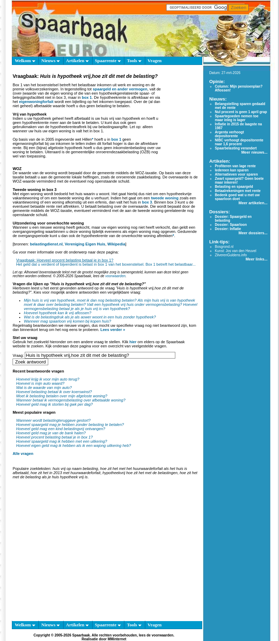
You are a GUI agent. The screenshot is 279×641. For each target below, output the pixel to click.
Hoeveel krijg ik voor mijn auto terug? (47, 379)
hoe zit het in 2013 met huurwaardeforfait (66, 473)
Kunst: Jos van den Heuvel (235, 251)
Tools (134, 60)
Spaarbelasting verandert (236, 148)
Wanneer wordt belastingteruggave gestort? (53, 420)
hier (133, 342)
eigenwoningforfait (36, 102)
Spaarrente (108, 60)
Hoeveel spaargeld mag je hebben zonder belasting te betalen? (70, 424)
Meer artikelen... (252, 203)
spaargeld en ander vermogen (120, 89)
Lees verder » (112, 329)
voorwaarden (115, 276)
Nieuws (50, 60)
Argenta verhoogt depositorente (229, 134)
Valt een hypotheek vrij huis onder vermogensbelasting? (134, 304)
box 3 (147, 202)
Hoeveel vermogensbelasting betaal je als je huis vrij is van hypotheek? (110, 306)
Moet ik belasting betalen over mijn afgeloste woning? (61, 396)
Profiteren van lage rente (235, 166)
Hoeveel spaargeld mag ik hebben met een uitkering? (61, 441)
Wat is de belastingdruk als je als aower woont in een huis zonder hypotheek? (90, 317)
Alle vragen (23, 453)
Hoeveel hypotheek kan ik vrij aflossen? (57, 313)
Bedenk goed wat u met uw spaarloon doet (237, 197)
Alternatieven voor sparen (236, 174)
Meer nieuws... (254, 152)
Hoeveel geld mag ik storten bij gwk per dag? (54, 404)
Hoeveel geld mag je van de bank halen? (51, 433)
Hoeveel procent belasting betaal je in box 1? (54, 437)
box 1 (87, 97)
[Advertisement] (65, 551)
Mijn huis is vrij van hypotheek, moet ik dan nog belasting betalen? (80, 300)
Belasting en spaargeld (234, 187)
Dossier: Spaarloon (231, 225)
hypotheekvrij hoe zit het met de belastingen (140, 473)
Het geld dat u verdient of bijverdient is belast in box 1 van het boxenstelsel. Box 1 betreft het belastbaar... (106, 264)
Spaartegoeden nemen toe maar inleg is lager (236, 118)
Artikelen (77, 60)
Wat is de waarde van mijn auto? (44, 387)
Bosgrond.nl (224, 247)
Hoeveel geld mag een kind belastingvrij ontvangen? (60, 429)
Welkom (25, 60)
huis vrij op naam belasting (75, 468)
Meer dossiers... (252, 233)
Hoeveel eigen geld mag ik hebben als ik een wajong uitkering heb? (73, 445)
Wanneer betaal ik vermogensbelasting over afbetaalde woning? (70, 400)
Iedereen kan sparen (232, 170)
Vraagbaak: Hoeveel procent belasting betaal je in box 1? (64, 260)
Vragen (155, 60)
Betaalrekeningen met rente (237, 191)
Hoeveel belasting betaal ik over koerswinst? (54, 392)
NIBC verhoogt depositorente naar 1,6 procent (239, 142)
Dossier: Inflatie (228, 229)
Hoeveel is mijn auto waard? (40, 383)
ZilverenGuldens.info (231, 255)
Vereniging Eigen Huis (85, 244)
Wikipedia (116, 244)
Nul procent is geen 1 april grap (241, 112)
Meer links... (256, 259)
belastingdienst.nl (46, 244)
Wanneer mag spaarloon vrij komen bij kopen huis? (67, 321)
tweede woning (164, 198)
